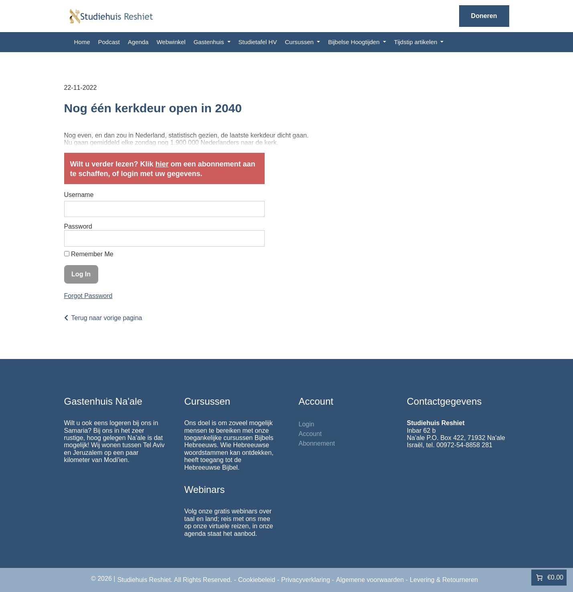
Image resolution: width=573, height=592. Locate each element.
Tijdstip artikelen (416, 42)
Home (82, 42)
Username (79, 194)
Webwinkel (170, 42)
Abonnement (317, 443)
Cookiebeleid (256, 579)
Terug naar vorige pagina (106, 317)
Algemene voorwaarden (370, 579)
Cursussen (300, 42)
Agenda (138, 42)
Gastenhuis (210, 42)
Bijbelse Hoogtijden (354, 42)
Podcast (109, 42)
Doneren (484, 15)
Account (310, 433)
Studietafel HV (258, 42)
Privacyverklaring (305, 579)
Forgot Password (88, 295)
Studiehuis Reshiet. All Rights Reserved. (174, 579)
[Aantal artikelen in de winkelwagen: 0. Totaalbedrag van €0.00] (549, 578)
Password (78, 226)
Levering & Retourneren (444, 579)
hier (161, 164)
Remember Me (88, 254)
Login (306, 424)
